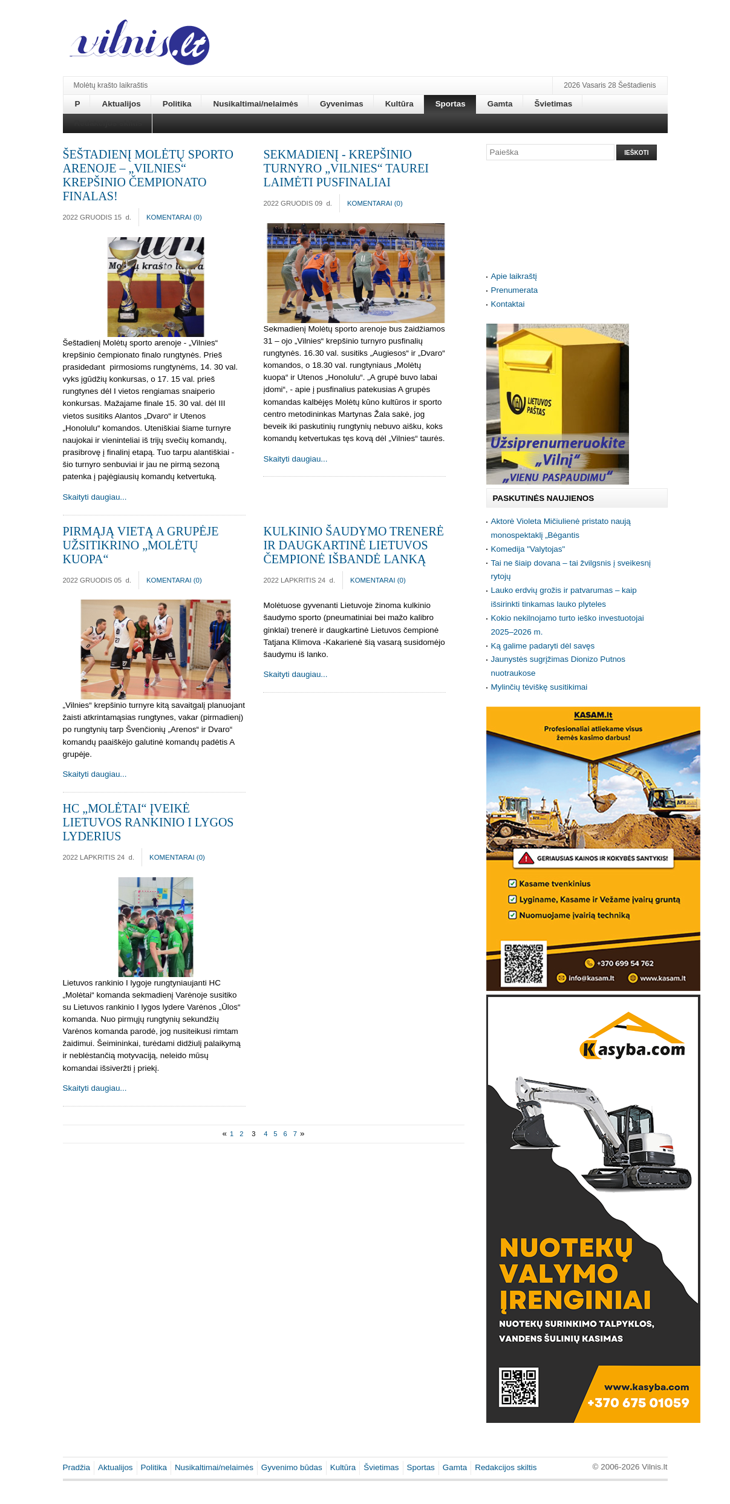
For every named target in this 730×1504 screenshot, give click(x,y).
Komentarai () (174, 217)
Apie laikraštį (514, 276)
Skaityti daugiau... (95, 497)
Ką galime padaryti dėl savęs (543, 645)
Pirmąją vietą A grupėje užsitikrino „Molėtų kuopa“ (141, 545)
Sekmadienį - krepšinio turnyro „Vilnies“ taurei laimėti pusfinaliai (346, 168)
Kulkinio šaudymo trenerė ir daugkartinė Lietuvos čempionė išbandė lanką (353, 545)
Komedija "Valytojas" (528, 549)
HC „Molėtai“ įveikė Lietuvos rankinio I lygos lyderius (148, 822)
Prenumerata (514, 290)
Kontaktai (508, 304)
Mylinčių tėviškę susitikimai (539, 687)
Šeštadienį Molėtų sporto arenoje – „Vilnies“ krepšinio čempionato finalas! (148, 175)
